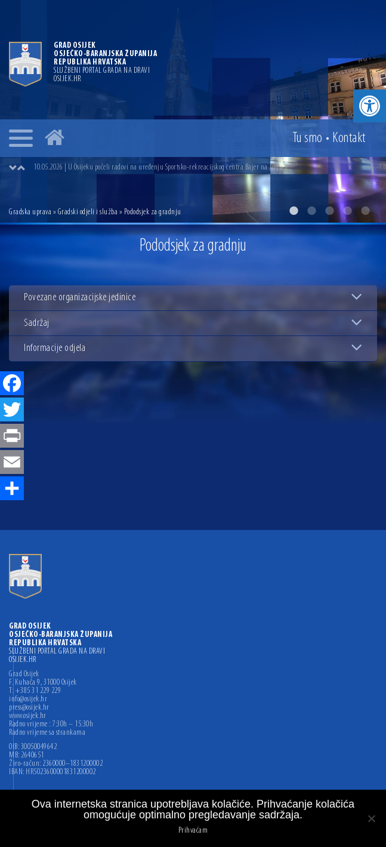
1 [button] (293, 211)
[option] (193, 111)
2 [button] (311, 211)
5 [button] (365, 211)
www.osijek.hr (28, 716)
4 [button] (347, 211)
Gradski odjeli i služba (88, 212)
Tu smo (307, 138)
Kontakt (349, 138)
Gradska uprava (30, 212)
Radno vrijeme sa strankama (47, 733)
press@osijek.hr (29, 708)
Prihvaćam (193, 831)
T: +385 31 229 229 (35, 691)
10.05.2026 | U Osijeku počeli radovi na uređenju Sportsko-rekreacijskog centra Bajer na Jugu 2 (160, 167)
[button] (369, 106)
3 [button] (329, 211)
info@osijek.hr (28, 699)
